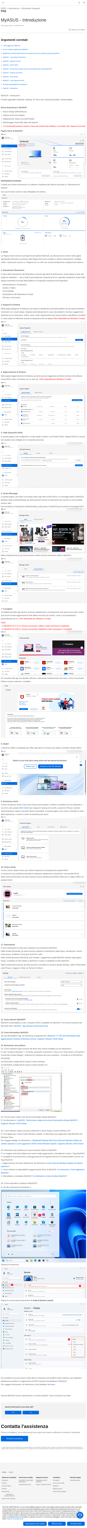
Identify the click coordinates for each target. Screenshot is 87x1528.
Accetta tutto (75, 1524)
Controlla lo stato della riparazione (26, 1480)
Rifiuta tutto (57, 1524)
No (25, 1412)
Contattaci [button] (56, 1477)
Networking (5, 1491)
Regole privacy (57, 1488)
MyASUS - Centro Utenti (10, 65)
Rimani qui (30, 766)
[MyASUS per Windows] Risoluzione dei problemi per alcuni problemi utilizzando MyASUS (31, 53)
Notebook (5, 1480)
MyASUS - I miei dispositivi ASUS (13, 80)
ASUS (3, 8)
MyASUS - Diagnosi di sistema (12, 73)
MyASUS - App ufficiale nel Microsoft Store (31, 1026)
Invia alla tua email (78, 30)
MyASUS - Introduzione (10, 88)
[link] (44, 3)
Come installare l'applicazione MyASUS (15, 49)
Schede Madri (6, 1485)
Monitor (4, 1488)
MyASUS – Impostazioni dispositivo (14, 57)
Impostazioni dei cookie (35, 1524)
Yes (11, 1412)
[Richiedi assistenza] (14, 1438)
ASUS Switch (24, 808)
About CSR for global (59, 1491)
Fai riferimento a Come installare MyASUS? (50, 1176)
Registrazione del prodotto (41, 1480)
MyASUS (55, 1485)
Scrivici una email (58, 1483)
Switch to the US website (50, 766)
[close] (77, 757)
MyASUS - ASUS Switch (10, 77)
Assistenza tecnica (25, 1484)
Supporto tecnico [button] (42, 1477)
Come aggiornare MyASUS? (12, 45)
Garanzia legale (75, 1480)
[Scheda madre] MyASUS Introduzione (15, 84)
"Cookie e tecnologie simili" (14, 1519)
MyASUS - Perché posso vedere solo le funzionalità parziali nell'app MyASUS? (27, 69)
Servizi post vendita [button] (26, 1477)
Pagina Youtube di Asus (43, 1484)
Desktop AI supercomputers (9, 1494)
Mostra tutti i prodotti (8, 1498)
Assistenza (14, 8)
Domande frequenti (31, 8)
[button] (3, 3)
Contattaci (56, 1480)
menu (53, 1384)
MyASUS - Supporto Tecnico (12, 61)
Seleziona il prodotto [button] (9, 1477)
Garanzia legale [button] (75, 1477)
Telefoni (4, 1483)
